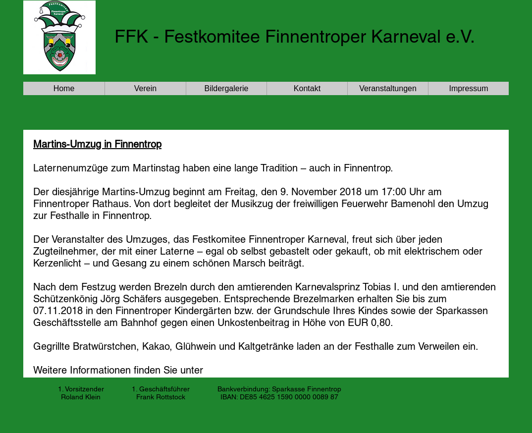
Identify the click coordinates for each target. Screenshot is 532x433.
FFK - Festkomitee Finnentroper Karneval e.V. (294, 36)
